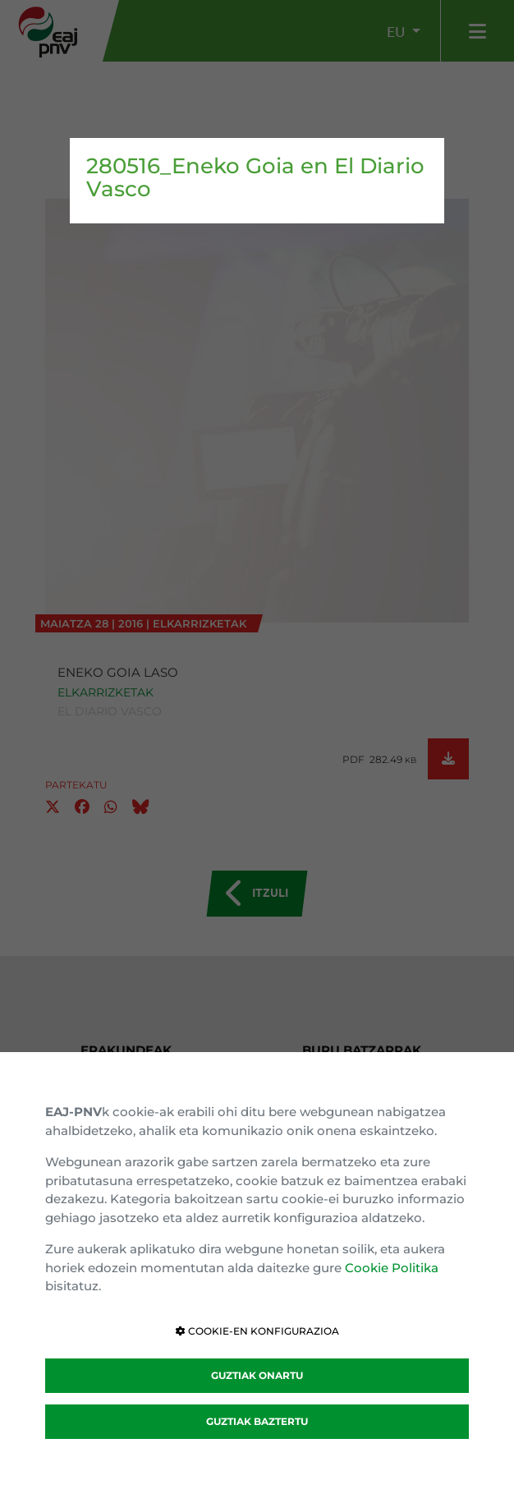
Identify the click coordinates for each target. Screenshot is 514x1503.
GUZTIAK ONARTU (257, 1375)
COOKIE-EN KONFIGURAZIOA (257, 1331)
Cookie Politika (391, 1267)
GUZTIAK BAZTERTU (257, 1421)
